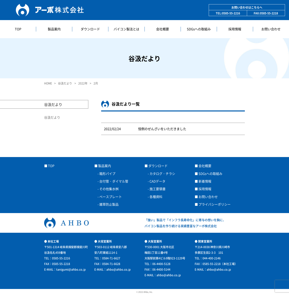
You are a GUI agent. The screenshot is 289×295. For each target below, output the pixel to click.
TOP (18, 29)
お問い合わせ (271, 29)
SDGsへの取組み (199, 29)
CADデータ (157, 181)
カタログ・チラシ (162, 173)
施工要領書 (158, 188)
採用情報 (234, 29)
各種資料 (156, 196)
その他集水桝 (109, 188)
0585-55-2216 (231, 13)
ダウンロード (90, 29)
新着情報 (204, 181)
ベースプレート (112, 196)
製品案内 (54, 29)
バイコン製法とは (126, 29)
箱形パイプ (107, 173)
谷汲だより (52, 117)
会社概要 (162, 29)
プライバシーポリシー (214, 204)
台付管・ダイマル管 (113, 181)
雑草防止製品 (109, 204)
